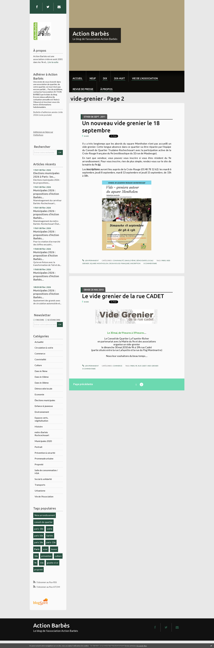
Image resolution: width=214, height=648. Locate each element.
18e (36, 556)
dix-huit (119, 78)
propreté (38, 569)
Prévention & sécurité (45, 452)
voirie (49, 528)
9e (35, 562)
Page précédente (83, 384)
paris (164, 260)
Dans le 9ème (41, 371)
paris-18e (38, 528)
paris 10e (38, 535)
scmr (45, 549)
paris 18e (38, 542)
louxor (54, 549)
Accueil (78, 78)
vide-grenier (152, 366)
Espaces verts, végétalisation (41, 419)
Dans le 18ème (42, 382)
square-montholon (99, 263)
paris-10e (51, 542)
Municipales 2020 (43, 441)
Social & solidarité (43, 479)
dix (105, 78)
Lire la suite (53, 62)
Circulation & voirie (44, 347)
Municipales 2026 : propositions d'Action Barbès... (46, 194)
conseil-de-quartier (43, 522)
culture (58, 556)
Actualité (39, 342)
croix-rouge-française (119, 263)
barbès (49, 535)
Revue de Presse (83, 89)
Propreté (39, 464)
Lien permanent (90, 260)
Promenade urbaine (44, 458)
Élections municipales (45, 400)
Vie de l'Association (44, 496)
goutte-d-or (52, 562)
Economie (39, 394)
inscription (135, 263)
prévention (46, 556)
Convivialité (40, 359)
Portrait (38, 447)
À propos (106, 89)
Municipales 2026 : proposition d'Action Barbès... (45, 256)
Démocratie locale (43, 388)
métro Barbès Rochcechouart (42, 433)
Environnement (42, 411)
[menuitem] (77, 76)
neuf (93, 78)
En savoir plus (142, 646)
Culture (38, 365)
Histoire (39, 426)
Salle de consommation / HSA (46, 471)
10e (42, 562)
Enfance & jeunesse (44, 406)
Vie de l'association (145, 78)
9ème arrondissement (44, 515)
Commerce (40, 353)
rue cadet (142, 366)
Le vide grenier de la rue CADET (123, 296)
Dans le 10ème (42, 376)
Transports (40, 484)
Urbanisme (40, 490)
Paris (37, 549)
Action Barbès (91, 33)
